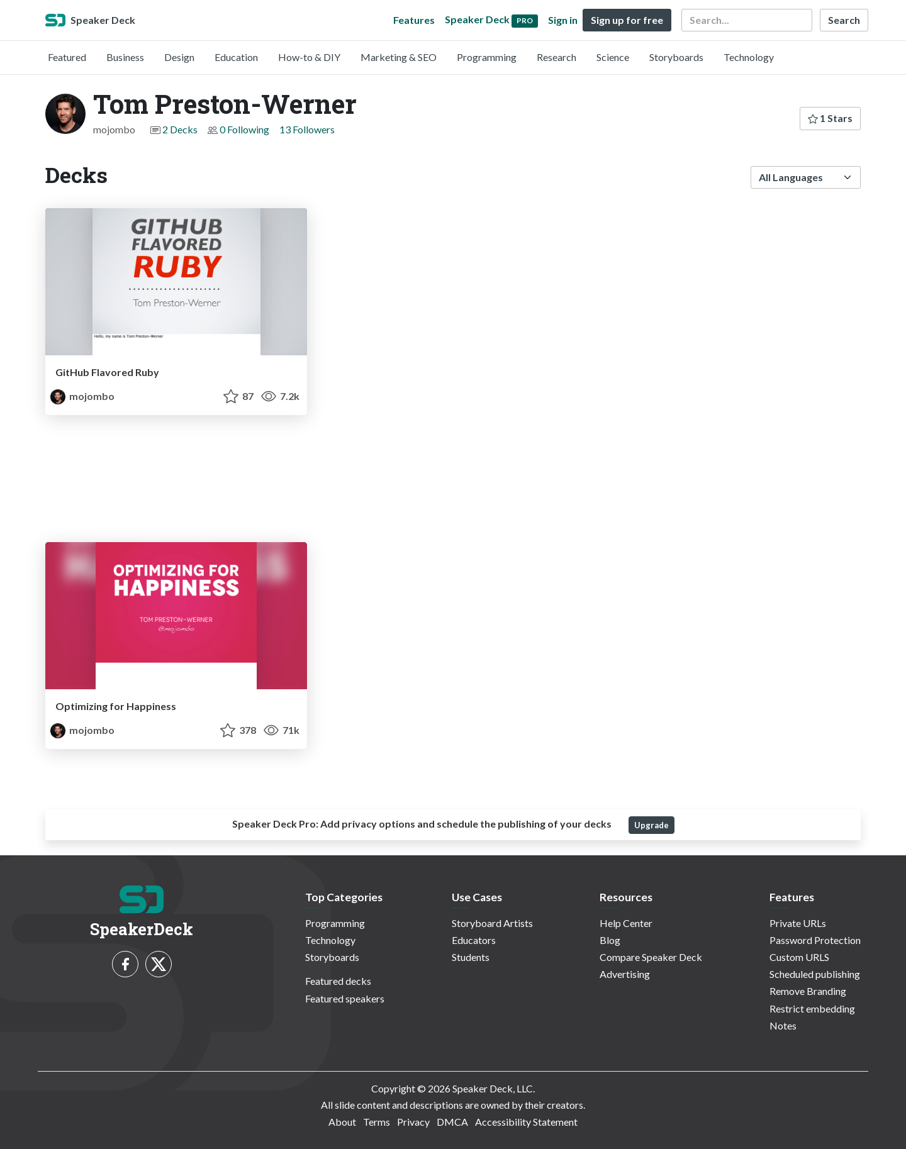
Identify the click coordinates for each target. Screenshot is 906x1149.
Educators (474, 940)
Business (125, 57)
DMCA (452, 1122)
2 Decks (180, 129)
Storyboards (676, 57)
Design (179, 57)
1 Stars (830, 118)
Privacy (413, 1122)
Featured (67, 57)
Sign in (563, 20)
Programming (487, 57)
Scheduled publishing (814, 974)
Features (414, 20)
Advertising (625, 974)
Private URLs (797, 923)
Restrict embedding (812, 1008)
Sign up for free (627, 20)
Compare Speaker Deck (651, 957)
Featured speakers (344, 998)
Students (470, 957)
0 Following (244, 129)
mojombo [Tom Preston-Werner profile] (82, 396)
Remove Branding (807, 991)
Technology (749, 57)
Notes (783, 1025)
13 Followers (307, 129)
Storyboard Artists (492, 923)
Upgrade (651, 825)
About (342, 1122)
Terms (376, 1122)
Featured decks (338, 981)
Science (612, 57)
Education (236, 57)
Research (556, 57)
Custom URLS (799, 957)
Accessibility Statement (526, 1122)
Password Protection (815, 940)
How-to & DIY (309, 57)
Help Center (626, 923)
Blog (610, 940)
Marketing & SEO (399, 57)
